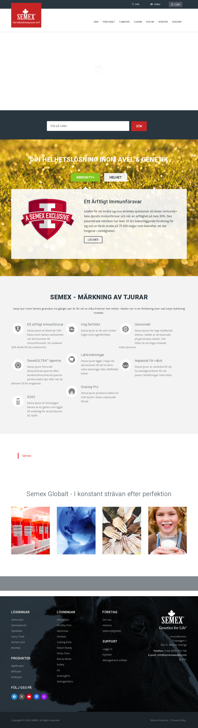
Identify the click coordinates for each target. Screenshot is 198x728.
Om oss (106, 619)
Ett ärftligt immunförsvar (45, 324)
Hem (96, 19)
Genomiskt (143, 324)
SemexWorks (19, 625)
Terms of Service (159, 720)
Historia (107, 625)
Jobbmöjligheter (111, 630)
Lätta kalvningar (92, 354)
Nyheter (163, 19)
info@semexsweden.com (172, 654)
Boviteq (15, 647)
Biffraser (16, 671)
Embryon (16, 677)
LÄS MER (93, 239)
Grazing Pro (89, 387)
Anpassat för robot (149, 360)
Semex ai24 (18, 642)
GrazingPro (63, 675)
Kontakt (177, 19)
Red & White (64, 658)
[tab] (115, 182)
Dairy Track (17, 636)
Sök (135, 4)
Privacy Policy (178, 720)
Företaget (109, 19)
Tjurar (138, 19)
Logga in (107, 649)
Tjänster (124, 19)
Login (175, 4)
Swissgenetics (65, 681)
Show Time (63, 653)
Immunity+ (17, 619)
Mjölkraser (17, 665)
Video (155, 4)
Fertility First (64, 625)
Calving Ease (64, 642)
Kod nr (150, 19)
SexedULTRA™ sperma (44, 360)
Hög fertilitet (90, 324)
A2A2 (31, 396)
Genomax (62, 630)
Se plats (183, 659)
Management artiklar (114, 660)
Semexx (61, 636)
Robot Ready (64, 647)
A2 (58, 670)
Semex (26, 456)
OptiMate (16, 630)
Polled (60, 664)
